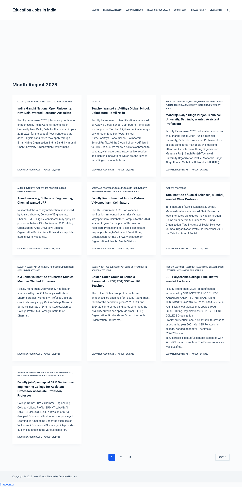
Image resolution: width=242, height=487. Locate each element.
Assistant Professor (177, 102)
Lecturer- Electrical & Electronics (204, 267)
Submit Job (180, 10)
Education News (134, 10)
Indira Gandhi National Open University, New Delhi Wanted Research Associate (40, 112)
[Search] (228, 10)
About (95, 10)
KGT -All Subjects (110, 267)
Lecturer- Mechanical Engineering (184, 270)
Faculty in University (135, 188)
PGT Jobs (125, 267)
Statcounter (7, 484)
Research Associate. (45, 102)
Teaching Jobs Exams (158, 10)
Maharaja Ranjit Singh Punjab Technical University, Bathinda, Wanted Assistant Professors (195, 119)
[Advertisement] (121, 45)
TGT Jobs (106, 270)
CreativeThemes (68, 476)
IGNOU (29, 102)
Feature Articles (112, 10)
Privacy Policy (198, 10)
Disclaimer (216, 10)
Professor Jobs (112, 191)
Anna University (26, 188)
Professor (97, 191)
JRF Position (51, 188)
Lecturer (179, 267)
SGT (132, 267)
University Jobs (130, 191)
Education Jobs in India (34, 10)
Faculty (22, 102)
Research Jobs (64, 102)
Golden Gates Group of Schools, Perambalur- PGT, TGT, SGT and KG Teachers (118, 281)
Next (222, 457)
